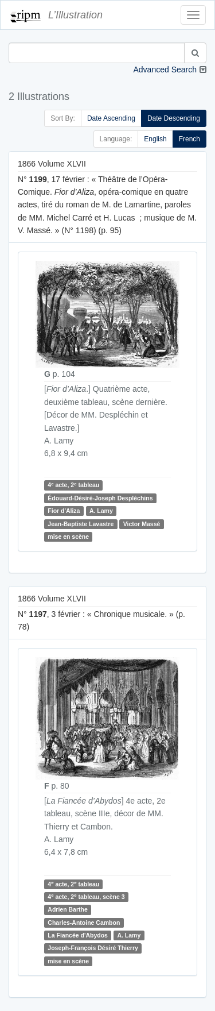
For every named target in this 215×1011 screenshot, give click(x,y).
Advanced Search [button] (165, 69)
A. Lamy (101, 510)
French (189, 139)
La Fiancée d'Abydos (78, 935)
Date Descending (173, 118)
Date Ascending (111, 118)
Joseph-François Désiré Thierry (93, 948)
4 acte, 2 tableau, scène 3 (86, 896)
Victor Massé (142, 523)
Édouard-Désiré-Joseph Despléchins (100, 498)
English (155, 139)
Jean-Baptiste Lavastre (81, 523)
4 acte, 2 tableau (73, 485)
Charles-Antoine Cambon (84, 922)
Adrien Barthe (67, 909)
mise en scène (68, 536)
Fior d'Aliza (64, 510)
